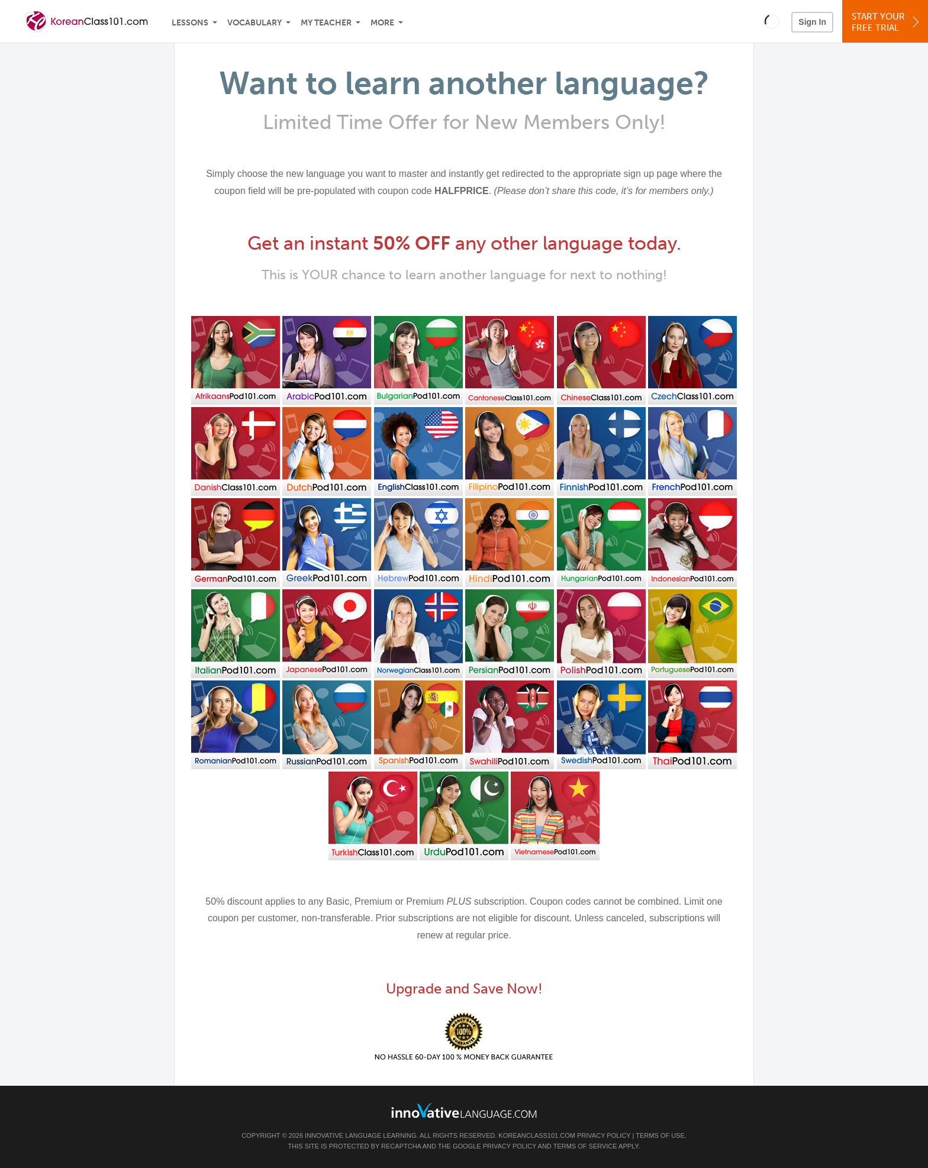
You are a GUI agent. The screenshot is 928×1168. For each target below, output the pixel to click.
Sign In (812, 22)
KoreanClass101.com (536, 1135)
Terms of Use (660, 1135)
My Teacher (326, 23)
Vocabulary (254, 23)
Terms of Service (585, 1146)
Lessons (190, 23)
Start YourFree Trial (887, 22)
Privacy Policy (603, 1135)
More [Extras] (382, 23)
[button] (772, 21)
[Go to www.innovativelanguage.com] (464, 1110)
